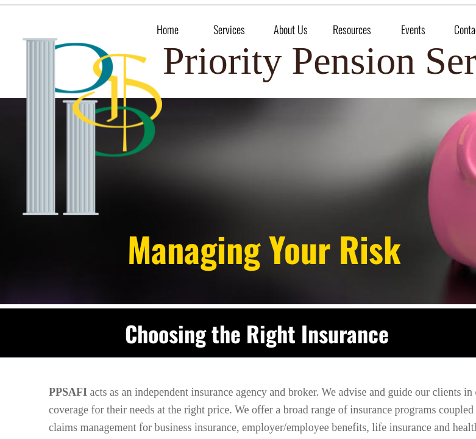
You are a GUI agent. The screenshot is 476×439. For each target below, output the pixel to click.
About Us (291, 29)
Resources (352, 29)
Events (413, 29)
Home (168, 29)
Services (229, 29)
